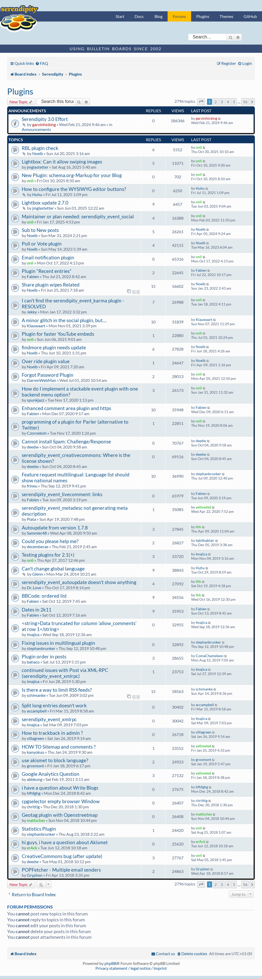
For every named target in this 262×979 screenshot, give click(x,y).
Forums (179, 16)
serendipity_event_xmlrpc (49, 719)
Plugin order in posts (44, 656)
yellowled (203, 507)
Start (120, 16)
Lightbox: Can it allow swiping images (62, 162)
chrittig (33, 806)
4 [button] (228, 101)
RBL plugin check (40, 148)
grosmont (35, 765)
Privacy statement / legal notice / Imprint (131, 968)
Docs (139, 16)
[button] (201, 101)
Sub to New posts (40, 230)
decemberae (37, 546)
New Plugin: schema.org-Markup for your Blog (72, 175)
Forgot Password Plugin (47, 375)
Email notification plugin (48, 257)
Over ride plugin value (46, 361)
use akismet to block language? (55, 760)
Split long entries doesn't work (54, 705)
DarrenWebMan (41, 380)
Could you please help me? (50, 541)
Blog (158, 16)
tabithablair (205, 540)
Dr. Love (34, 587)
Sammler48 (37, 533)
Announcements (36, 129)
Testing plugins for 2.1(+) (48, 555)
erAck (32, 847)
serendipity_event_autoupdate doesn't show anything (79, 582)
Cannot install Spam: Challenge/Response (66, 441)
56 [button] (245, 101)
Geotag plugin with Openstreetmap (59, 815)
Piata (31, 519)
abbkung (34, 779)
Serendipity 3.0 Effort (45, 119)
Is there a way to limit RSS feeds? (57, 690)
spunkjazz (35, 399)
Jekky (32, 311)
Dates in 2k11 (36, 610)
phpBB (110, 963)
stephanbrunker (208, 474)
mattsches (36, 820)
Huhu (37, 194)
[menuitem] (41, 63)
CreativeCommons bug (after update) (62, 856)
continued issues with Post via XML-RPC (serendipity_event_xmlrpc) (65, 673)
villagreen (35, 738)
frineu (32, 485)
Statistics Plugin (39, 829)
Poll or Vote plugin (42, 244)
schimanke (36, 695)
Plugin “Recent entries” (46, 271)
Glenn (37, 574)
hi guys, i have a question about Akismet (65, 842)
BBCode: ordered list (44, 596)
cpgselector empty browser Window (61, 801)
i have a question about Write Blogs (60, 788)
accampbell (37, 710)
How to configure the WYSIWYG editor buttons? (74, 189)
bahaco (33, 661)
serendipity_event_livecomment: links (62, 494)
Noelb (37, 153)
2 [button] (215, 101)
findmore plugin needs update (54, 347)
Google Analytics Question (50, 774)
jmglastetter (37, 167)
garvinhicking (44, 124)
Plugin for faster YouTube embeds (58, 334)
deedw (33, 446)
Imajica (201, 554)
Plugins (202, 16)
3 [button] (222, 101)
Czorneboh (37, 433)
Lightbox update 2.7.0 (45, 203)
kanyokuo (35, 752)
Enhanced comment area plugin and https (66, 408)
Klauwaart (36, 325)
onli (199, 147)
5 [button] (234, 101)
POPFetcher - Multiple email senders (61, 870)
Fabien (33, 276)
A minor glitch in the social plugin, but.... (64, 320)
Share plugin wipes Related (51, 285)
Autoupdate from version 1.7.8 (55, 528)
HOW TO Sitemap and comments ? (59, 747)
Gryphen (34, 875)
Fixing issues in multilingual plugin (58, 643)
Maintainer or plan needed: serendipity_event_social (78, 216)
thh (198, 527)
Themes (226, 16)
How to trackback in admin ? (52, 733)
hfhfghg (33, 793)
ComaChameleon (209, 656)
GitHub (250, 16)
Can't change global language (53, 569)
